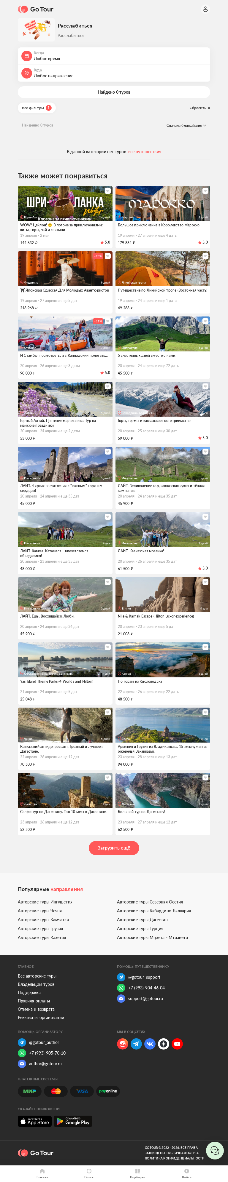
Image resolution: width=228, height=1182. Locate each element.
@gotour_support (138, 977)
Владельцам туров (36, 984)
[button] (114, 55)
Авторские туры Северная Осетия (150, 901)
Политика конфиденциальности (175, 1158)
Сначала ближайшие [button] (186, 125)
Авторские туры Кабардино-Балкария (154, 910)
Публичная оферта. (183, 1153)
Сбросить (200, 107)
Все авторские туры (37, 975)
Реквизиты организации (41, 1017)
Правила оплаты (34, 1000)
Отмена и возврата (36, 1009)
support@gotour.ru (140, 998)
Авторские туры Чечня (40, 910)
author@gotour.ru (40, 1064)
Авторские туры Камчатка (43, 919)
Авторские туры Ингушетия (45, 901)
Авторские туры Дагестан (142, 919)
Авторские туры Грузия (40, 928)
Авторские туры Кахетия (42, 937)
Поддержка (29, 992)
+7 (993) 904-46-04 (141, 988)
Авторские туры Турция (140, 928)
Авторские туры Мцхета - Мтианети (152, 937)
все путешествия (144, 151)
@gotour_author (38, 1042)
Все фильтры (37, 108)
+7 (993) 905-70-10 (42, 1053)
